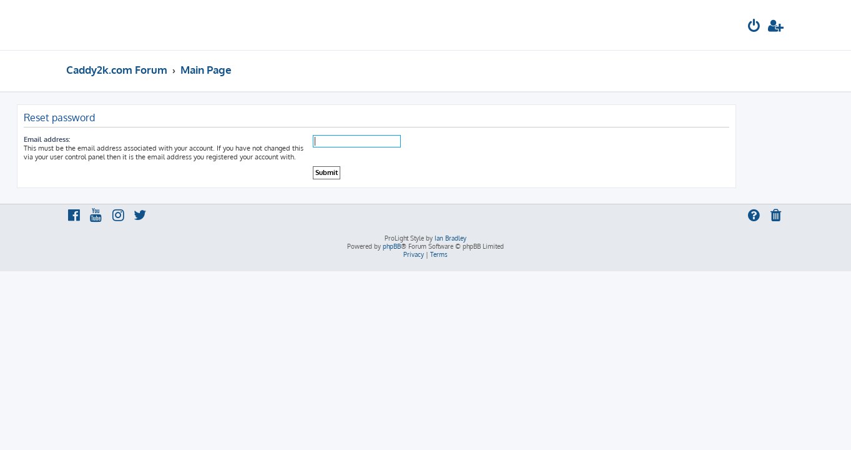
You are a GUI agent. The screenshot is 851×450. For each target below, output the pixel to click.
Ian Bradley (450, 238)
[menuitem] (754, 27)
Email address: (96, 139)
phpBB (392, 246)
